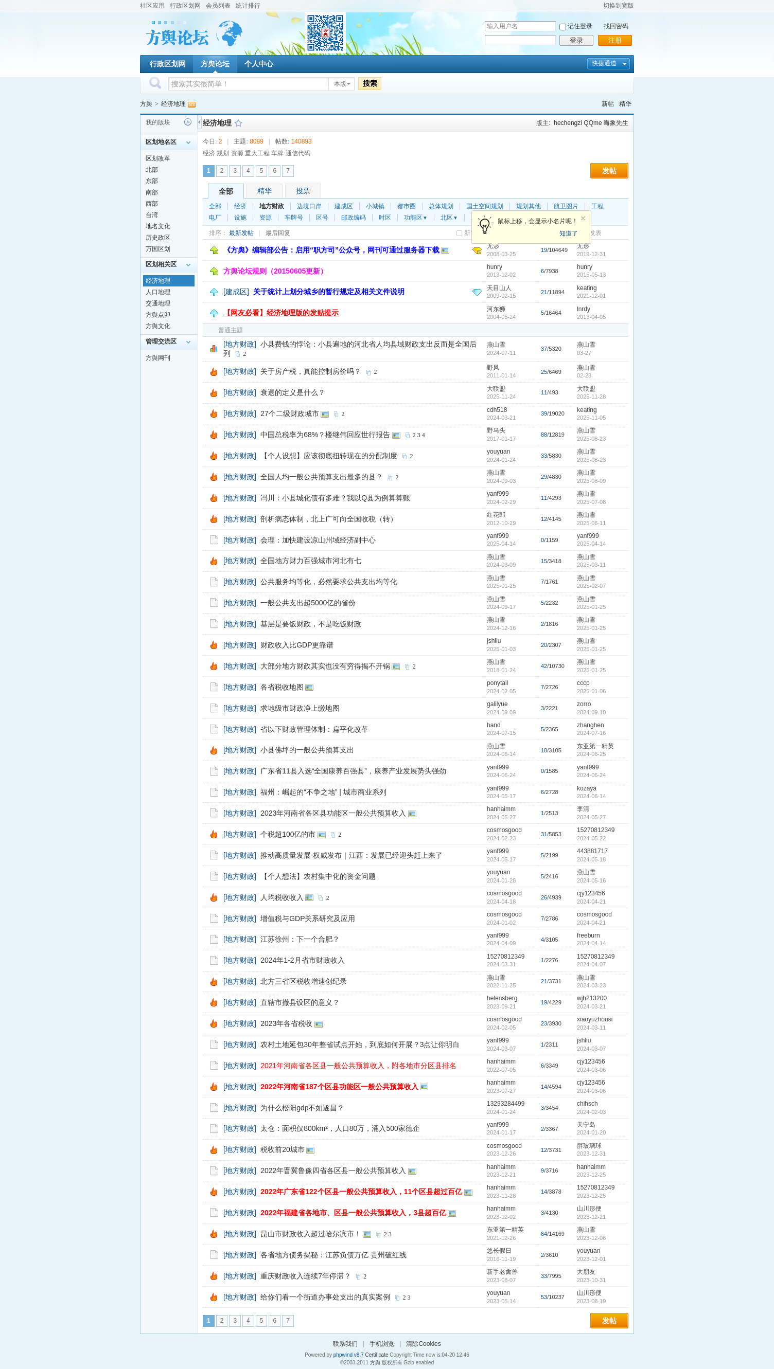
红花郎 (496, 514)
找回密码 (616, 26)
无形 (583, 245)
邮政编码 (353, 217)
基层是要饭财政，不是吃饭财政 (310, 624)
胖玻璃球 (589, 1145)
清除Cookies (423, 1343)
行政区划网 (185, 5)
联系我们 (345, 1343)
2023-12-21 (591, 1217)
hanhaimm (501, 809)
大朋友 (586, 1271)
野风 (493, 367)
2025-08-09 (591, 481)
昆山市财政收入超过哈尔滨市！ (310, 1234)
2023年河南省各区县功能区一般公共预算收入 (333, 813)
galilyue (497, 704)
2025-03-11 (591, 565)
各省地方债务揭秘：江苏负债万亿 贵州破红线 (333, 1255)
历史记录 (188, 122)
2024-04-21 (591, 901)
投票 (303, 191)
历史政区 (158, 237)
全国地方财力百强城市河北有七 (310, 560)
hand (494, 725)
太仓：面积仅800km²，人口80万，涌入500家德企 (340, 1128)
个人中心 (258, 64)
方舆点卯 (158, 314)
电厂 (215, 217)
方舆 (146, 103)
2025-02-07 (591, 586)
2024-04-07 (591, 964)
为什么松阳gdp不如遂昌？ (302, 1108)
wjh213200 (592, 998)
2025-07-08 (591, 502)
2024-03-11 (591, 1027)
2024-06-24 (591, 775)
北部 (152, 169)
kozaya (586, 788)
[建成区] (236, 291)
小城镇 (375, 206)
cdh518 (497, 409)
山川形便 (589, 1208)
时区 (385, 217)
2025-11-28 (591, 396)
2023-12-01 (591, 1259)
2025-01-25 (591, 607)
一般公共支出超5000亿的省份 (308, 603)
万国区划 (158, 249)
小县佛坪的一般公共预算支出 (307, 750)
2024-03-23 (591, 985)
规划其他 (528, 206)
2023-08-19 (591, 1301)
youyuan (498, 451)
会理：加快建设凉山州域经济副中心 (318, 540)
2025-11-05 (591, 418)
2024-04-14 (591, 943)
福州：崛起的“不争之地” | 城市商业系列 (323, 792)
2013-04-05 (591, 317)
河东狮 (496, 309)
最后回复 (278, 233)
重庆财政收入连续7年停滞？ (305, 1276)
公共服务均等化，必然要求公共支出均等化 (328, 582)
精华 (625, 103)
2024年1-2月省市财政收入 (302, 960)
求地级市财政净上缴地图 (300, 708)
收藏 (238, 123)
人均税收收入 (282, 897)
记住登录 (580, 26)
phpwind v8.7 (348, 1355)
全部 (226, 191)
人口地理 (158, 292)
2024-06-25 (591, 754)
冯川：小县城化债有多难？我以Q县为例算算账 (335, 498)
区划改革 (158, 158)
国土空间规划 (484, 206)
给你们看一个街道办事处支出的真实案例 (325, 1297)
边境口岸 (309, 206)
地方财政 (271, 206)
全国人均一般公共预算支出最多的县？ (321, 477)
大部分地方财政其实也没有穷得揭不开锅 (325, 666)
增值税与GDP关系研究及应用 (307, 918)
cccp (583, 683)
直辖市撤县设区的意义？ (300, 1002)
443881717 (592, 851)
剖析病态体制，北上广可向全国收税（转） (328, 519)
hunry (494, 267)
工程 (597, 206)
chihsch (587, 1103)
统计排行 (248, 5)
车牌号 (294, 217)
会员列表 (218, 5)
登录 (576, 40)
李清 (583, 809)
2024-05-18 (591, 859)
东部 (152, 181)
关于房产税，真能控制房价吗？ (310, 371)
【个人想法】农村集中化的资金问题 (318, 876)
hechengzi (568, 123)
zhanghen (590, 725)
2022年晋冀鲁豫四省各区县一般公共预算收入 (333, 1170)
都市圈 (406, 206)
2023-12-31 (591, 1153)
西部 (152, 203)
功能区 (416, 217)
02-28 (584, 375)
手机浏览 (382, 1343)
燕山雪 (496, 344)
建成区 (344, 206)
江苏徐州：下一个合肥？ (300, 939)
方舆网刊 (158, 358)
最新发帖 (241, 233)
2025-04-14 (591, 544)
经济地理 (173, 103)
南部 (152, 192)
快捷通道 (604, 63)
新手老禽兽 (502, 1271)
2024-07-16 (591, 733)
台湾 (152, 215)
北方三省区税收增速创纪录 (303, 981)
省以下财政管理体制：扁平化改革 (314, 729)
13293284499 (505, 1103)
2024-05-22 (591, 838)
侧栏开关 (199, 122)
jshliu (494, 640)
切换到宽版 (618, 5)
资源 (265, 217)
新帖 (608, 103)
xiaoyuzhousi (594, 1019)
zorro (584, 704)
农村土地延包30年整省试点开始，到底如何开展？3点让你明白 (360, 1044)
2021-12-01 (591, 296)
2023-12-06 (591, 1238)
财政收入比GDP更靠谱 (296, 645)
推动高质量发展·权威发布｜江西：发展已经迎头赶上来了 (351, 855)
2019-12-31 (591, 254)
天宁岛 (586, 1124)
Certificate (376, 1355)
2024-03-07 (591, 1049)
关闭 (583, 218)
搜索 (370, 83)
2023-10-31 (591, 1280)
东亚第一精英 (595, 746)
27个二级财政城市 (289, 413)
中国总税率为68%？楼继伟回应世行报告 (325, 434)
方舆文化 (158, 326)
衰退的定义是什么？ (292, 392)
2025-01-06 (591, 691)
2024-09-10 (591, 712)
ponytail (497, 683)
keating (587, 288)
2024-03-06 (591, 1070)
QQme (593, 123)
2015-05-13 (591, 275)
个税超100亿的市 (287, 834)
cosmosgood (504, 830)
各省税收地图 (282, 687)
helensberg (502, 998)
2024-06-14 (591, 796)
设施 (240, 217)
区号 (322, 217)
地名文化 (158, 226)
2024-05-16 (591, 880)
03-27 (584, 353)
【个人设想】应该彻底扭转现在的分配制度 (328, 456)
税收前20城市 (282, 1149)
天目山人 (499, 288)
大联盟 (496, 388)
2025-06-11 (591, 523)
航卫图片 (566, 206)
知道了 (568, 233)
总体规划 (441, 206)
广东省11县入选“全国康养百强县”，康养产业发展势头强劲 (353, 771)
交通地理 (158, 303)
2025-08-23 (591, 439)
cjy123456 (591, 893)
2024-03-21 (591, 1006)
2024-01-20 (591, 1132)
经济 (240, 206)
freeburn (588, 935)
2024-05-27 (591, 817)
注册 (615, 40)
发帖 (609, 171)
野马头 (496, 430)
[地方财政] (239, 344)
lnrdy (583, 309)
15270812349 (595, 830)
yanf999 (498, 493)
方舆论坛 (215, 64)
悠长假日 (499, 1250)
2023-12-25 (591, 1175)
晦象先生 (616, 123)
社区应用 (152, 5)
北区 (449, 217)
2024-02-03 (591, 1112)
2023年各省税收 (286, 1023)
